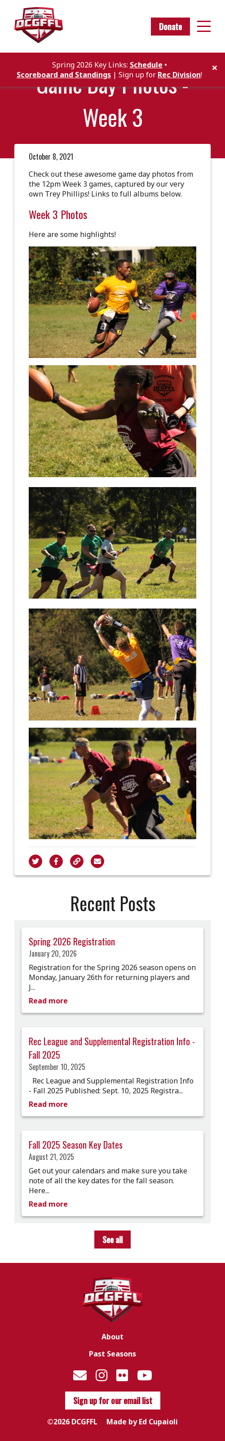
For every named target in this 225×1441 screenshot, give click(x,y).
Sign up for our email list (112, 1400)
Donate (170, 26)
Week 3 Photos (58, 214)
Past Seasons (112, 1354)
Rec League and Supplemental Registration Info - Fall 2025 (112, 1047)
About (112, 1337)
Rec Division (179, 75)
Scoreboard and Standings (64, 75)
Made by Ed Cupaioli (142, 1422)
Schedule (146, 65)
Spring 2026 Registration (72, 941)
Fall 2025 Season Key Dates (76, 1144)
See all (112, 1239)
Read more (48, 1001)
